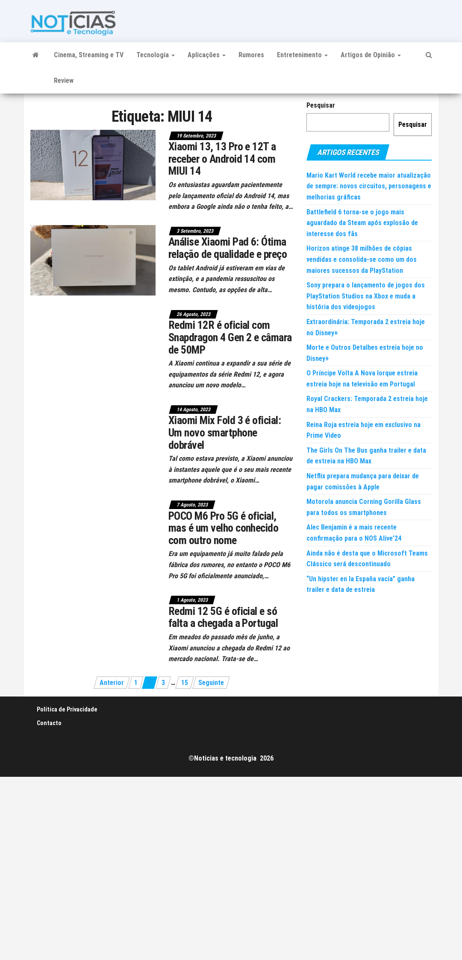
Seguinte (211, 683)
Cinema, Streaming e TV (89, 55)
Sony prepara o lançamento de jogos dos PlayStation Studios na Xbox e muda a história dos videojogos (365, 296)
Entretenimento (302, 55)
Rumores (251, 55)
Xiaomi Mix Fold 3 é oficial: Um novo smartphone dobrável (224, 432)
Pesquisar (320, 105)
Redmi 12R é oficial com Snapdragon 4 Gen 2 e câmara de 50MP (230, 337)
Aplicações (207, 55)
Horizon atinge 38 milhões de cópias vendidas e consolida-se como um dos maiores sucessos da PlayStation (361, 259)
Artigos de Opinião (371, 55)
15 (184, 683)
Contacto (49, 723)
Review (64, 80)
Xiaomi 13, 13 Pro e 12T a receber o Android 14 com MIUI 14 (222, 158)
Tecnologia (155, 55)
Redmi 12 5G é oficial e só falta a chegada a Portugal (223, 617)
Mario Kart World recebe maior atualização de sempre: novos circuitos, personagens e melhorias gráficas (368, 186)
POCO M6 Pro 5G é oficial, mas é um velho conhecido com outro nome (223, 528)
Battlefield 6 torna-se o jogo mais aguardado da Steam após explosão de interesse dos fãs (362, 223)
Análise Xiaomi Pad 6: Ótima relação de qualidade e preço (227, 247)
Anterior (112, 683)
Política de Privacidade (67, 709)
